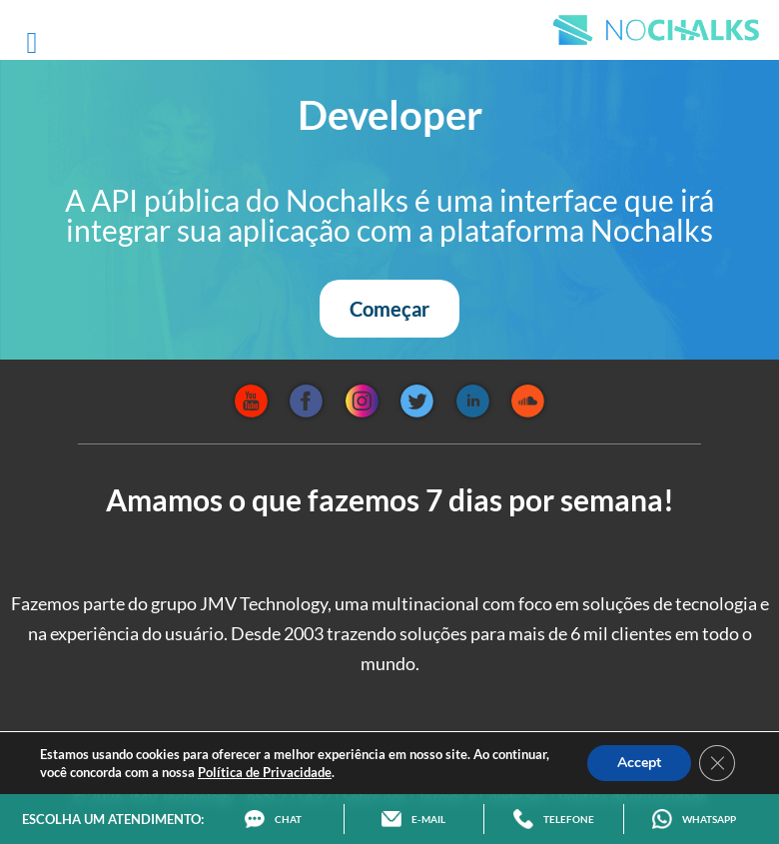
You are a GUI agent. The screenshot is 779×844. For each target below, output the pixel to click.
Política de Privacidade (265, 772)
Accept (639, 762)
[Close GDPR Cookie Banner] (717, 763)
